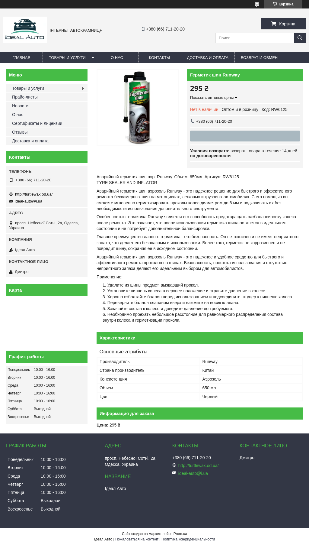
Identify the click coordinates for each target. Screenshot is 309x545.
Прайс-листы (25, 97)
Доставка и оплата (207, 57)
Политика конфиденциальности (188, 539)
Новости (20, 105)
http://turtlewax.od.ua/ (34, 194)
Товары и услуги (67, 57)
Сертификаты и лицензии (37, 123)
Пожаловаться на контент (136, 539)
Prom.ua (180, 534)
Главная (21, 57)
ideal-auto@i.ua (28, 201)
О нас (117, 57)
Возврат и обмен (259, 57)
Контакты (159, 57)
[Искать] (300, 38)
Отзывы (19, 132)
